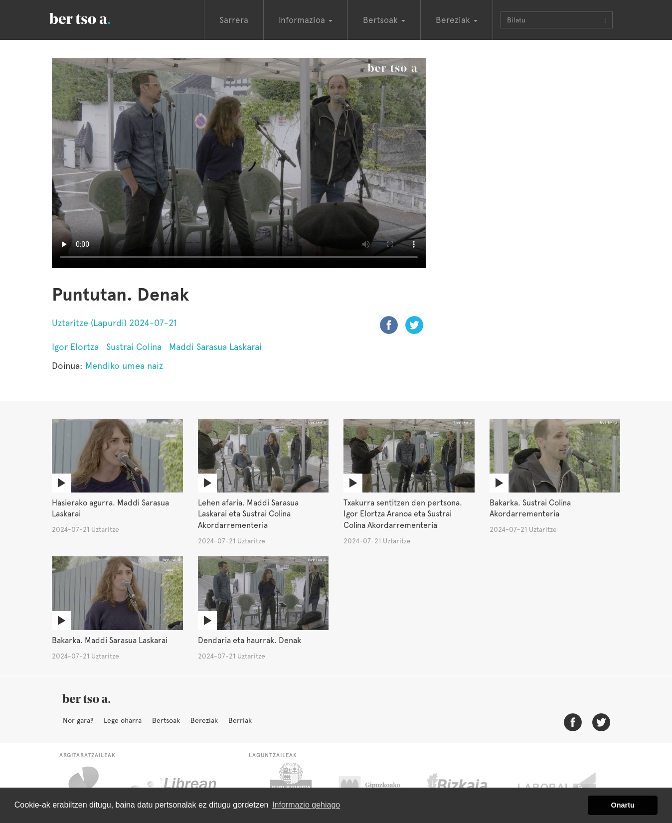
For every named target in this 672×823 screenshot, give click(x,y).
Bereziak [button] (457, 20)
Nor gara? (78, 720)
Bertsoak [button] (384, 20)
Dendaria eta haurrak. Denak (249, 640)
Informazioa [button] (306, 20)
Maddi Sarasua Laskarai (215, 346)
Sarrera (233, 20)
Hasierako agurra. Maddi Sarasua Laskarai (110, 508)
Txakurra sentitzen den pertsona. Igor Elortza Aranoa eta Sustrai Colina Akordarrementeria (402, 514)
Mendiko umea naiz (124, 365)
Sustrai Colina (134, 346)
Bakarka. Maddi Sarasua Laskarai (110, 640)
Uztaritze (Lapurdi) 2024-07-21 (114, 323)
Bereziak (204, 720)
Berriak (240, 720)
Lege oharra (123, 720)
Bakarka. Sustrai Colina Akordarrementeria (530, 508)
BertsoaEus (94, 17)
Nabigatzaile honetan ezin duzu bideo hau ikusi (239, 163)
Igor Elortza (75, 346)
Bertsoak (166, 720)
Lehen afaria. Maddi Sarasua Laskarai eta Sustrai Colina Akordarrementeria (248, 514)
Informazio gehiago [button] (306, 805)
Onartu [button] (623, 805)
